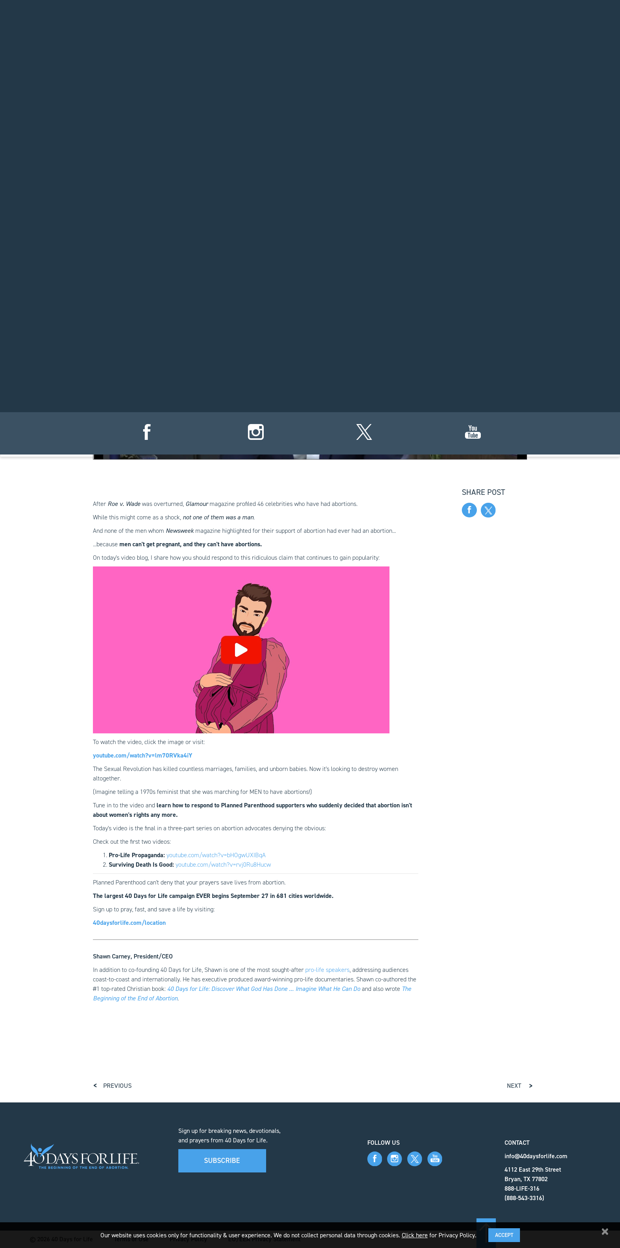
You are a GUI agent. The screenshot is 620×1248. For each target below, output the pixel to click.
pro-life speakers (327, 970)
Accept (504, 1235)
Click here (415, 1235)
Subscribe (222, 1160)
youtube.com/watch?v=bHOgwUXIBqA (216, 855)
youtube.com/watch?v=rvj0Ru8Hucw (223, 864)
